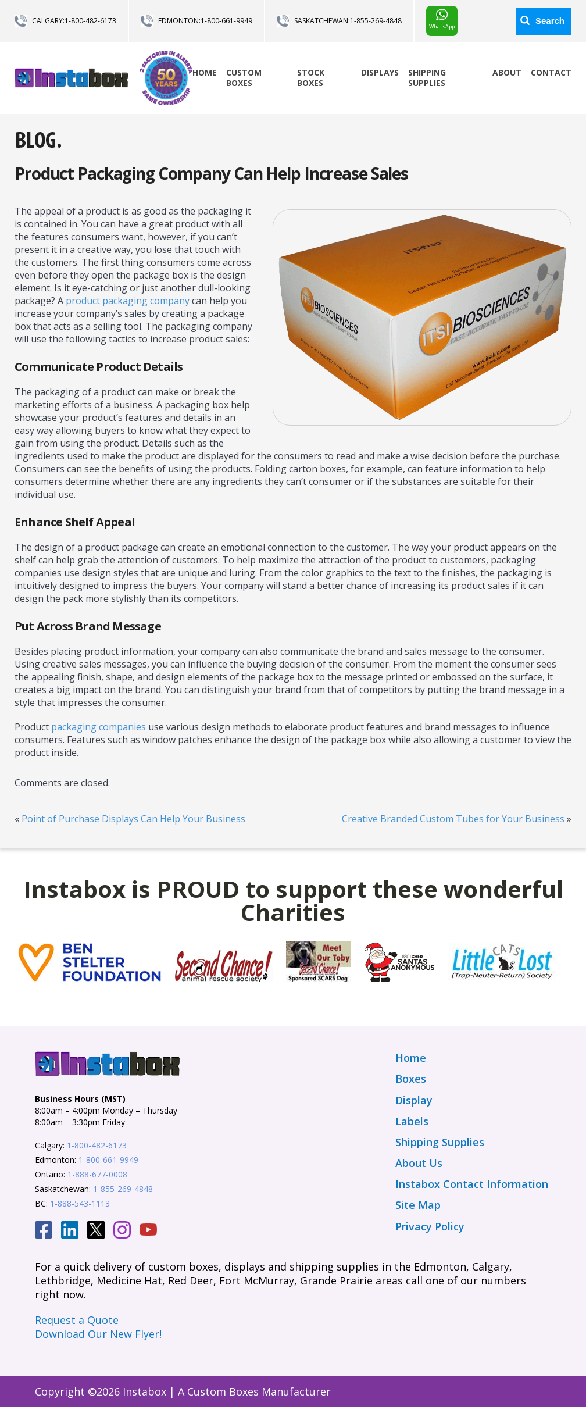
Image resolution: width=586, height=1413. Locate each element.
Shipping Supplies (427, 77)
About (506, 72)
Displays (380, 72)
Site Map (418, 1205)
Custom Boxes (244, 77)
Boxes (410, 1079)
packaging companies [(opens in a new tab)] (98, 726)
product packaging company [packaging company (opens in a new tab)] (128, 300)
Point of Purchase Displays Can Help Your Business (133, 818)
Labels (411, 1121)
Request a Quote (77, 1320)
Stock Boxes (310, 77)
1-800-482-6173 (90, 21)
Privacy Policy (429, 1226)
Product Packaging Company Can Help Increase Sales (211, 173)
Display (414, 1100)
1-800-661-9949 (226, 21)
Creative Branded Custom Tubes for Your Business (453, 818)
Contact (551, 72)
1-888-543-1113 (80, 1203)
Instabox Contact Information (471, 1184)
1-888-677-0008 (97, 1174)
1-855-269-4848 (376, 21)
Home (204, 72)
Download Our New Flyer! (98, 1334)
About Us (418, 1163)
